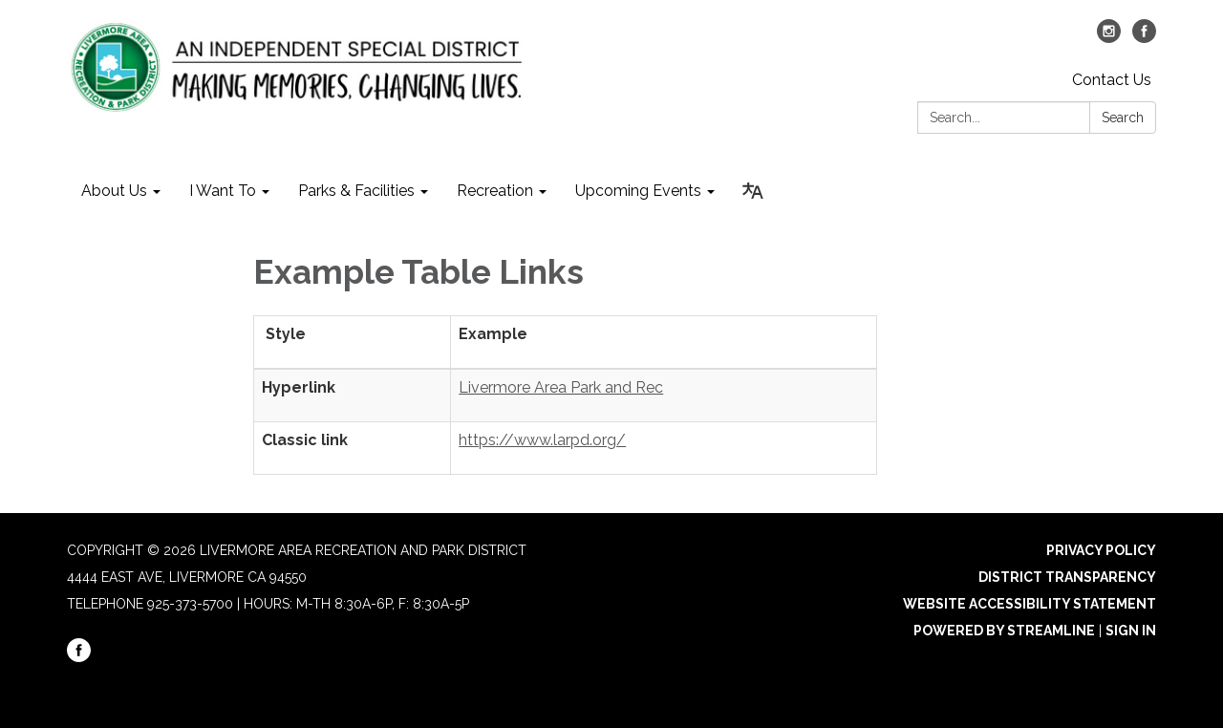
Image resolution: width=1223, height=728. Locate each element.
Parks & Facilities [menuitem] (356, 191)
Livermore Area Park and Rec (561, 387)
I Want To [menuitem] (222, 191)
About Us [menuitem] (114, 191)
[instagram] (1109, 38)
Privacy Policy (1101, 550)
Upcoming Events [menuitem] (638, 191)
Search (1123, 117)
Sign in (1130, 630)
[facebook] (1144, 38)
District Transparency (1067, 577)
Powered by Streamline (1004, 630)
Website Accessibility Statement (1029, 603)
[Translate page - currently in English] (753, 191)
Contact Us (1111, 80)
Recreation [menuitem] (495, 191)
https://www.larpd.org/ (542, 440)
